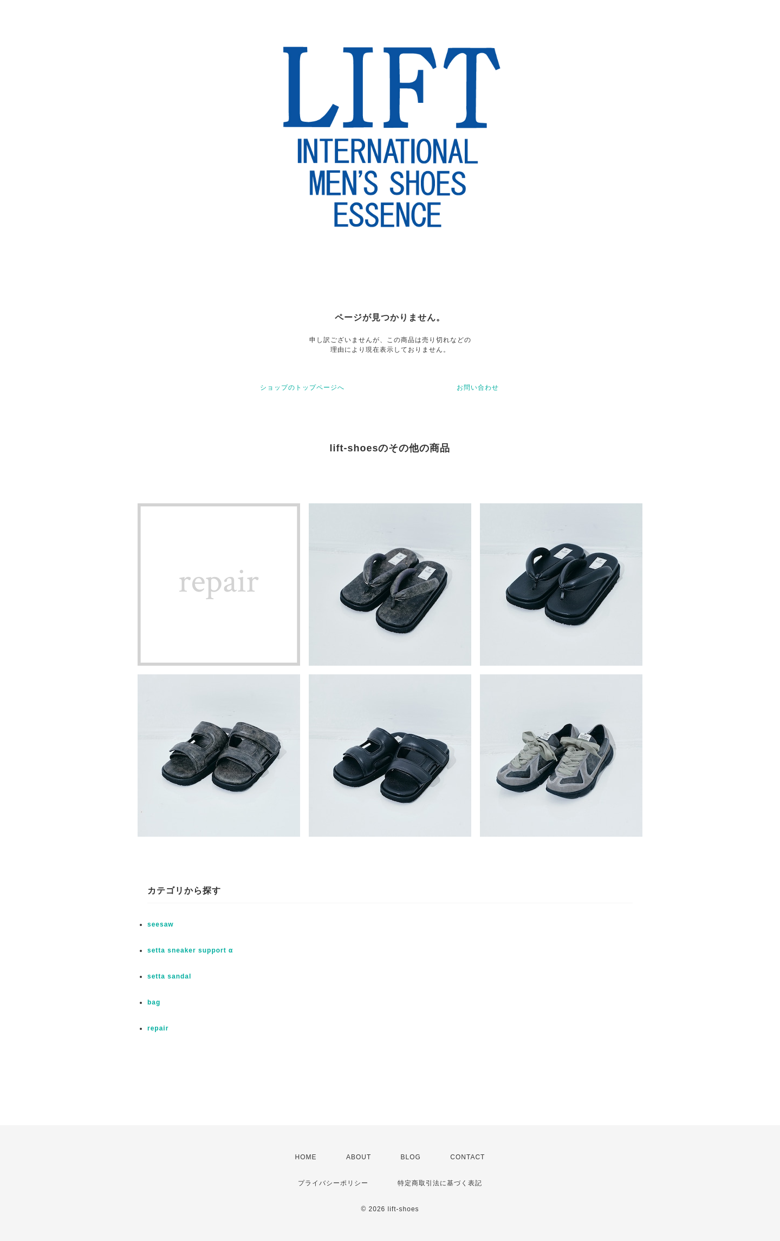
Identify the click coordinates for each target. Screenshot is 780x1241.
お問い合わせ (478, 387)
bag (153, 1002)
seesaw (160, 924)
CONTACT (467, 1157)
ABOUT (358, 1157)
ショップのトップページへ (302, 387)
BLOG (411, 1157)
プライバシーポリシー (333, 1183)
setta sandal (169, 976)
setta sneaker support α (190, 950)
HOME (306, 1157)
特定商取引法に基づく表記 (440, 1183)
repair (157, 1028)
